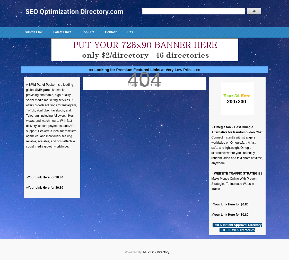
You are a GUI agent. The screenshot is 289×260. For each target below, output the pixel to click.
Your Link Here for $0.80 (45, 177)
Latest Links (62, 32)
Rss (130, 32)
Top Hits (88, 32)
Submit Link (34, 32)
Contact (111, 32)
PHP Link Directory (156, 252)
